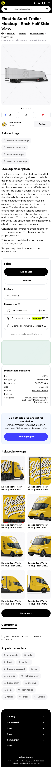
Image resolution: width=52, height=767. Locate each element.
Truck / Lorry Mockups (31, 400)
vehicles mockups (14, 147)
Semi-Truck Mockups (41, 401)
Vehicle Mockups (39, 397)
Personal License (40, 390)
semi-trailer (25, 690)
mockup (31, 683)
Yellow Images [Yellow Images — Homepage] (26, 757)
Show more (26, 613)
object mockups (14, 154)
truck (23, 697)
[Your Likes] (39, 3)
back (8, 662)
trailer (8, 697)
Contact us (36, 334)
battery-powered (14, 669)
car (34, 669)
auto (28, 655)
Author (12, 125)
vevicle (39, 697)
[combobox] (31, 9)
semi (8, 690)
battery (23, 662)
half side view (29, 676)
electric (9, 676)
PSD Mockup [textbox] (13, 295)
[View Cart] (34, 3)
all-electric (11, 655)
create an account (20, 636)
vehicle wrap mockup (16, 140)
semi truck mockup (15, 161)
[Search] (47, 9)
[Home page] (2, 34)
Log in (4, 636)
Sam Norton (15, 122)
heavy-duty (11, 683)
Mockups (27, 397)
